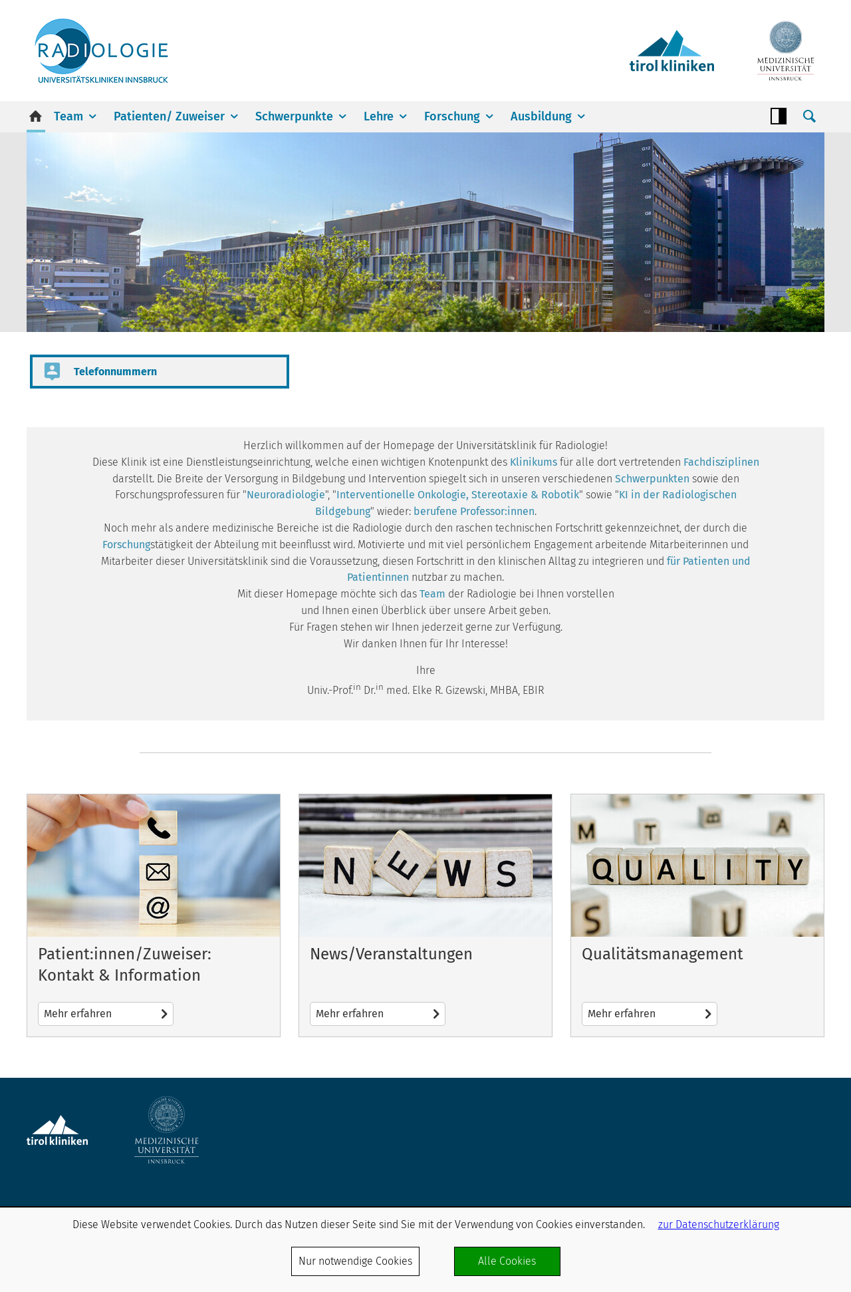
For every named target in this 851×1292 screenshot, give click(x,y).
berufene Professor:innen (474, 511)
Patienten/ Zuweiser (169, 116)
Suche (809, 116)
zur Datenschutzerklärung (718, 1224)
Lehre (379, 116)
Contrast (778, 116)
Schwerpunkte (294, 116)
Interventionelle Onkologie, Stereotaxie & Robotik (457, 494)
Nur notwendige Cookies (355, 1261)
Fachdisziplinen (721, 462)
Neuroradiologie (286, 494)
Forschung (452, 116)
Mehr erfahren (153, 915)
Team (68, 116)
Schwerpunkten (652, 478)
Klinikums (533, 462)
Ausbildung (541, 116)
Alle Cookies (507, 1261)
